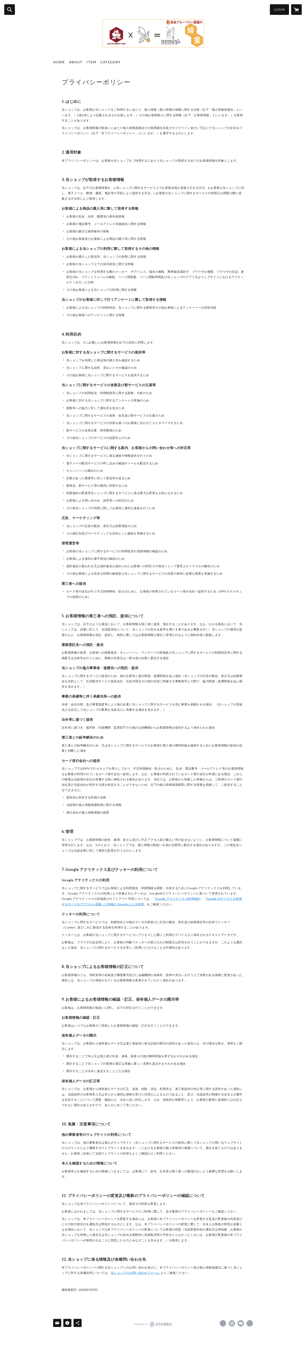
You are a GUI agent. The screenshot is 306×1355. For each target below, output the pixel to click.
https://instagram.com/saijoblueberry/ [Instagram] (232, 1323)
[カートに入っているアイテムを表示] (296, 9)
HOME (59, 62)
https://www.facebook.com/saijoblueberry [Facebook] (223, 1323)
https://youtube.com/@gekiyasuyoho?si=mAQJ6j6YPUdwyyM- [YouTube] (241, 1323)
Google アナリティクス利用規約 (177, 898)
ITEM (91, 62)
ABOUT (75, 62)
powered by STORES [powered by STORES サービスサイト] (153, 1324)
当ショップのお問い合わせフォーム (135, 1272)
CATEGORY (110, 62)
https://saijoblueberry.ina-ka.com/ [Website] (249, 1323)
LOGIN (279, 9)
